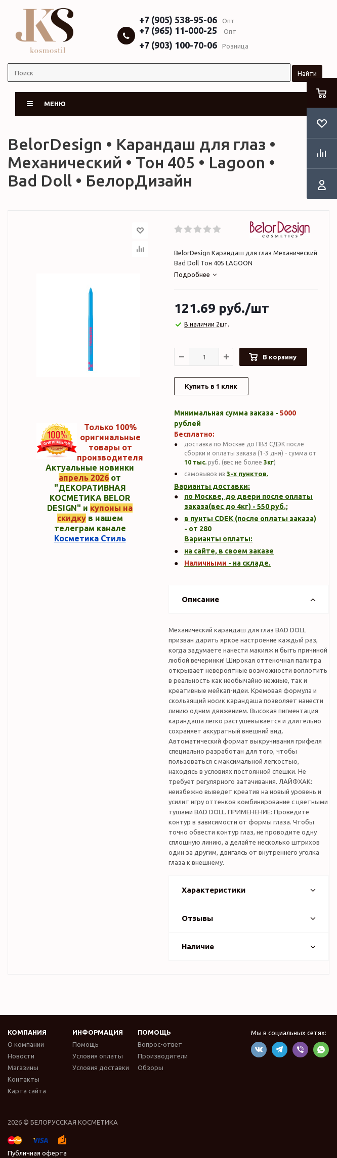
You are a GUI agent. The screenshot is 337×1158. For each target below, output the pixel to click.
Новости (21, 1055)
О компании (26, 1044)
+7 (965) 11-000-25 (178, 30)
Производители (163, 1055)
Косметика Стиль (90, 538)
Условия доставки (100, 1067)
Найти (307, 73)
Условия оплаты (97, 1055)
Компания (27, 1032)
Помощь (154, 1032)
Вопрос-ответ (160, 1044)
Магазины (23, 1067)
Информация (97, 1032)
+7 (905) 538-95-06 (178, 20)
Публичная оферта (37, 1152)
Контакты (23, 1079)
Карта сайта (27, 1090)
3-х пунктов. (247, 473)
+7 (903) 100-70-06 (178, 45)
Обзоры (150, 1067)
